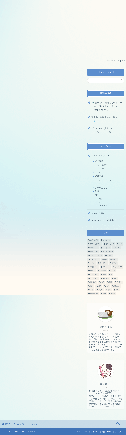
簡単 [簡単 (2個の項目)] (117, 290)
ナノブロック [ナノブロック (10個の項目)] (94, 259)
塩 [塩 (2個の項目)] (111, 274)
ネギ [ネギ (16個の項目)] (105, 259)
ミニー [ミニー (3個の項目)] (113, 270)
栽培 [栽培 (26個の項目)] (91, 290)
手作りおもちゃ (102, 188)
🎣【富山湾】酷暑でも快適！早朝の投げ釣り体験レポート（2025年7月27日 (106, 106)
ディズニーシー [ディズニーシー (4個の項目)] (108, 251)
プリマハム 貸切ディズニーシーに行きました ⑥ (106, 130)
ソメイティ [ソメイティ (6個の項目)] (106, 248)
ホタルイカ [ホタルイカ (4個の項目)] (118, 267)
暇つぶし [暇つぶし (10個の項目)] (117, 286)
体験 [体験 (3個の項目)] (104, 274)
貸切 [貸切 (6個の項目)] (104, 293)
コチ (100, 202)
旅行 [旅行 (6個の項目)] (107, 286)
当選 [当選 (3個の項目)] (102, 282)
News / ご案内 (98, 213)
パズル (101, 168)
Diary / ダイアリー (100, 156)
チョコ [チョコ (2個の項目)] (117, 248)
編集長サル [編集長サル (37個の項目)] (94, 293)
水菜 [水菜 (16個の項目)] (109, 290)
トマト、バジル (104, 180)
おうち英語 (103, 165)
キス (100, 199)
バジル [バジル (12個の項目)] (114, 259)
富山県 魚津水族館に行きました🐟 (106, 119)
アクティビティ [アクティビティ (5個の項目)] (95, 244)
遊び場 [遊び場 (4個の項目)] (113, 293)
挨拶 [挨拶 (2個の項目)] (91, 286)
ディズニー (100, 161)
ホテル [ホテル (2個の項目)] (92, 270)
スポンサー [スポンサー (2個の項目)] (94, 248)
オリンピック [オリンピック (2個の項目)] (110, 244)
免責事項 (31, 431)
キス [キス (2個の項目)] (120, 244)
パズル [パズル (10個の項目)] (92, 263)
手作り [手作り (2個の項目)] (119, 282)
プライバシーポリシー (15, 431)
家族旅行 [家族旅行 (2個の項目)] (93, 282)
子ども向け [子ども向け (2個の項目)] (94, 278)
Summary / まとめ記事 (102, 220)
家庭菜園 (99, 176)
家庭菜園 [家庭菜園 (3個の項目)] (106, 278)
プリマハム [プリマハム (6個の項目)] (106, 267)
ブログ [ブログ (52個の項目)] (114, 263)
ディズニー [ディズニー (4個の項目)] (94, 251)
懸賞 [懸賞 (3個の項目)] (110, 282)
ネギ (100, 184)
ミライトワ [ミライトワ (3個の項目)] (94, 274)
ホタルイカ (103, 206)
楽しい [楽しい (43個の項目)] (100, 290)
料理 (97, 191)
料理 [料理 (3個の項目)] (99, 286)
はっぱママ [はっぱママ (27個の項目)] (106, 240)
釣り (97, 195)
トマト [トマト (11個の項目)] (109, 255)
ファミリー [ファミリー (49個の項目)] (103, 263)
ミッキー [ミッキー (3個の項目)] (103, 270)
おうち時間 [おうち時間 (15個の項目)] (94, 240)
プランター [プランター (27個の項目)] (94, 267)
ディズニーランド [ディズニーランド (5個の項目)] (96, 255)
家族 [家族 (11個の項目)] (115, 278)
